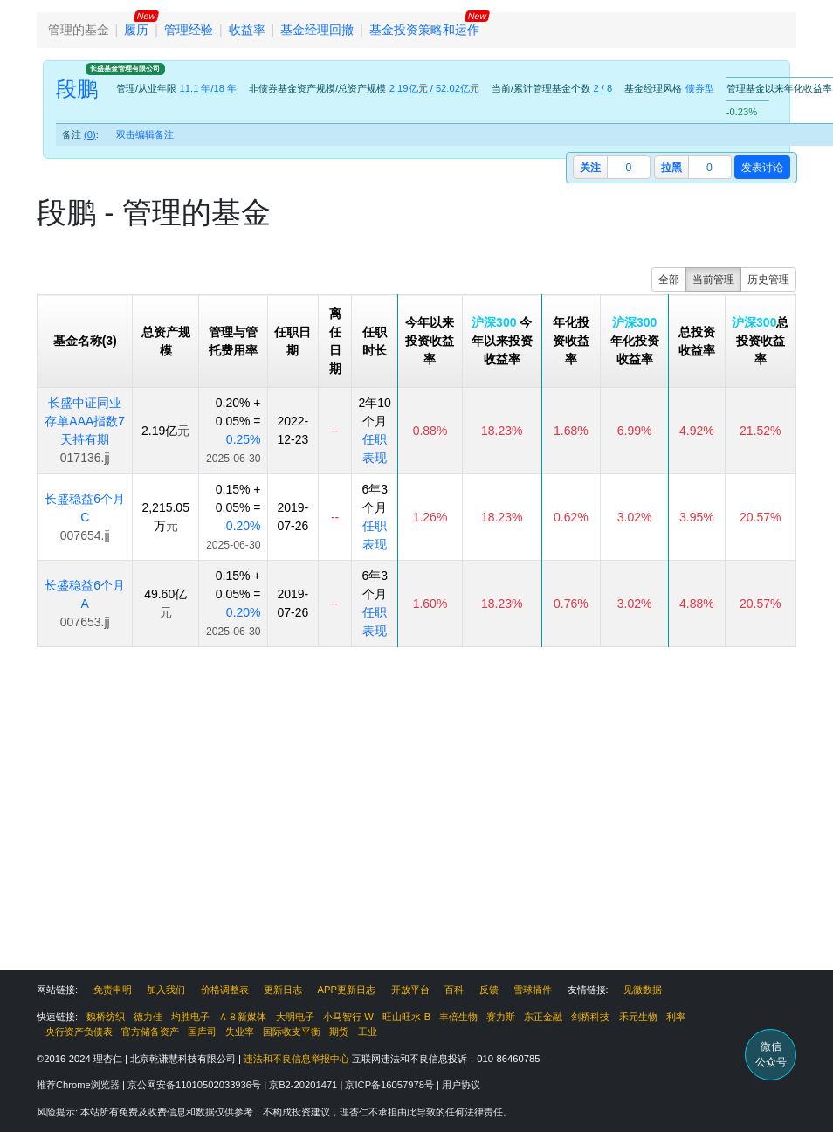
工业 (367, 1031)
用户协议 (461, 1085)
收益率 (247, 30)
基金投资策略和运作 (424, 30)
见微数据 (642, 989)
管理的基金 (78, 30)
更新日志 (283, 989)
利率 (675, 1016)
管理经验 (188, 30)
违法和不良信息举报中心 (296, 1058)
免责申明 (112, 989)
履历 (136, 30)
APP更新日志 (346, 989)
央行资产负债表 (79, 1031)
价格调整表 (225, 989)
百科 (454, 989)
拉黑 (671, 168)
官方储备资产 (150, 1031)
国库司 (202, 1031)
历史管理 (768, 279)
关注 (590, 168)
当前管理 (713, 279)
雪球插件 (532, 989)
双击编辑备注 (145, 134)
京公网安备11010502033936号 (195, 1085)
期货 (338, 1031)
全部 (668, 279)
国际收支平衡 (291, 1031)
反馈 (489, 989)
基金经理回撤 (317, 30)
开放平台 (410, 989)
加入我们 (166, 989)
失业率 (239, 1031)
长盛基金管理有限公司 (125, 68)
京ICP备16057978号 (391, 1085)
